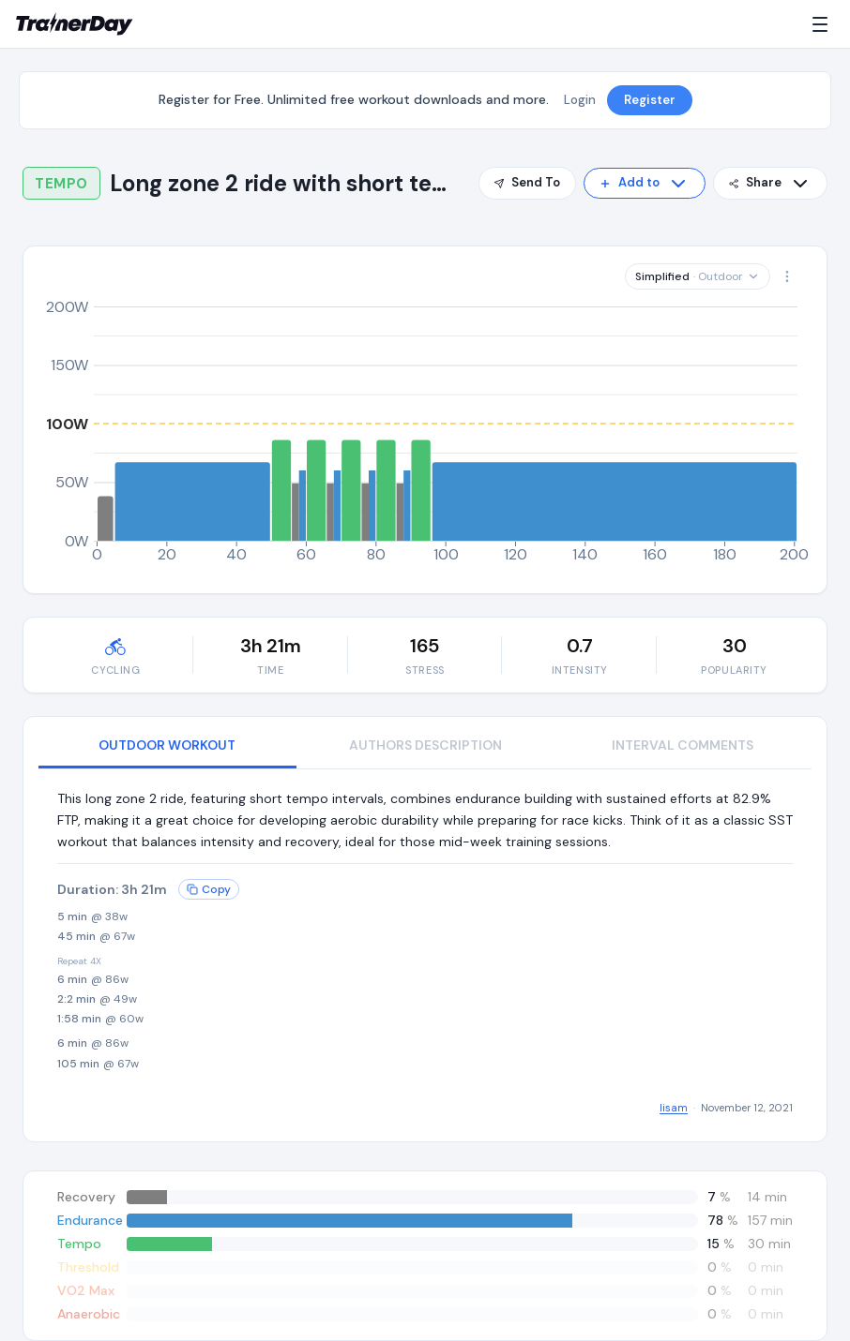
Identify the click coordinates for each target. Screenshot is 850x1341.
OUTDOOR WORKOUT (167, 745)
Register (649, 100)
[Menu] (823, 24)
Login (580, 100)
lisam (674, 1107)
